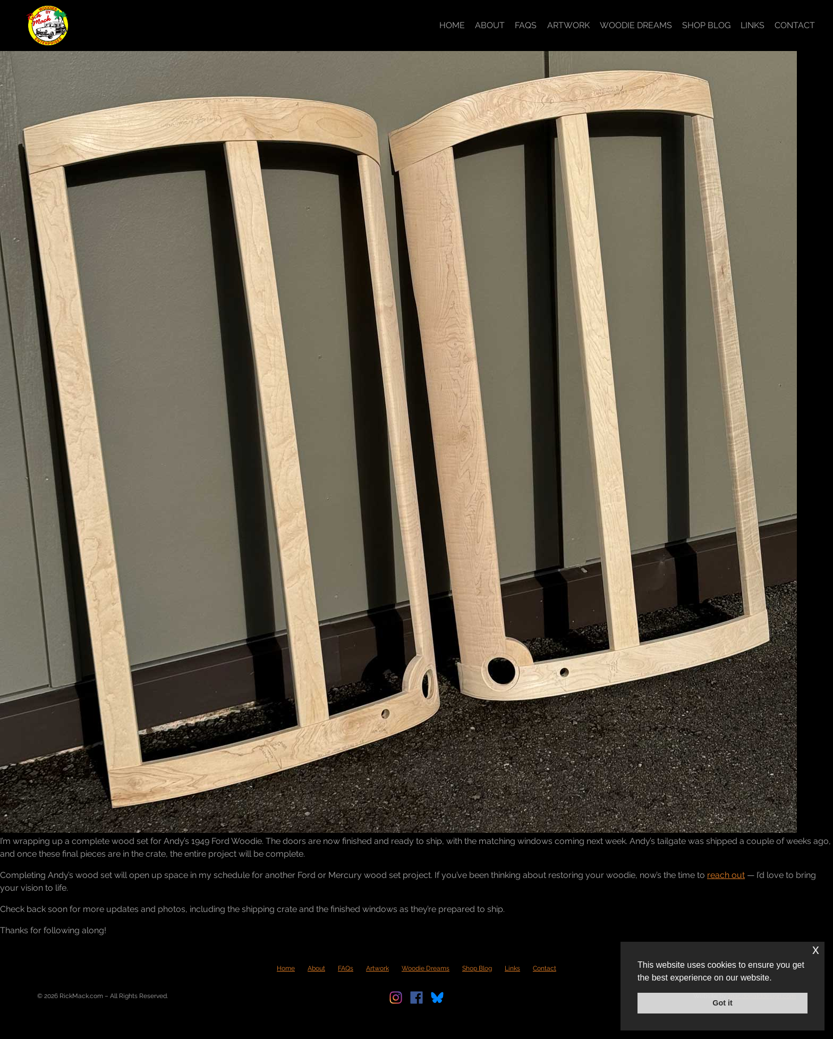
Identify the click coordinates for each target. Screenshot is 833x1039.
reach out (726, 875)
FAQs (526, 25)
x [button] (815, 949)
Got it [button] (722, 1003)
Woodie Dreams (636, 25)
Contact (795, 25)
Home (452, 25)
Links (752, 25)
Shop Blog (706, 25)
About (490, 25)
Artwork (568, 25)
